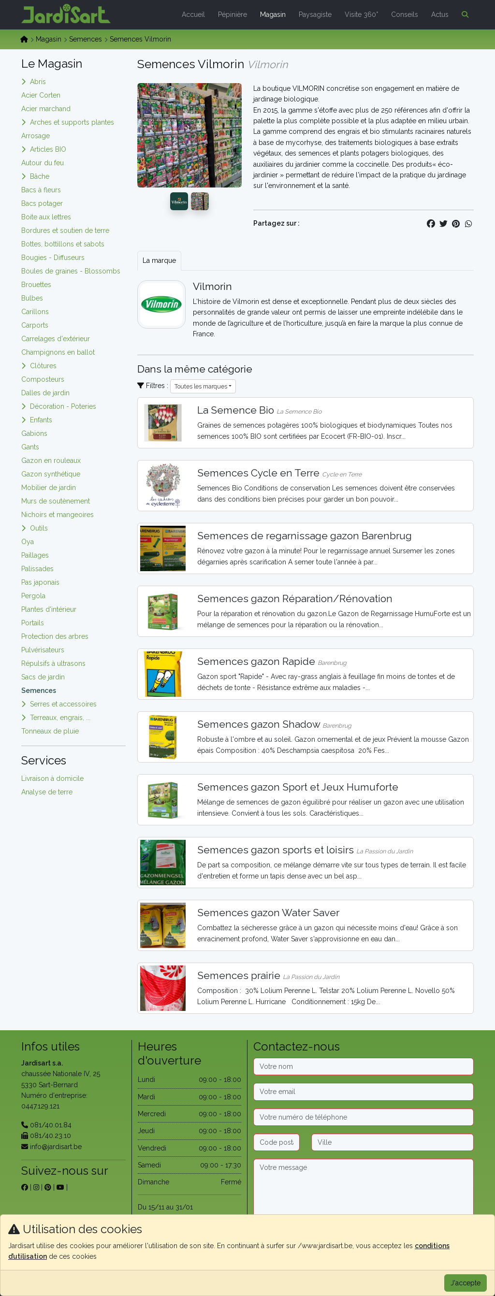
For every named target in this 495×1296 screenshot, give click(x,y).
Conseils (404, 14)
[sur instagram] (36, 1187)
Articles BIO (48, 149)
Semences (85, 39)
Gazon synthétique (50, 474)
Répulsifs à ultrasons (53, 663)
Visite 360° (361, 14)
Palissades (37, 569)
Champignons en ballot (58, 352)
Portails (32, 623)
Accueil (193, 14)
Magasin (273, 14)
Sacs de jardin (43, 677)
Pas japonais (40, 582)
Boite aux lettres (46, 217)
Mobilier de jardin (48, 487)
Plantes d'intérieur (48, 609)
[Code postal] (276, 1142)
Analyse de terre (47, 792)
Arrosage (35, 136)
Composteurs (42, 379)
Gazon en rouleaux (51, 460)
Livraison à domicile (52, 778)
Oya (27, 542)
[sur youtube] (60, 1187)
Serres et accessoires (63, 704)
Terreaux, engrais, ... (60, 717)
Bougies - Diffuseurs (53, 257)
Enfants (41, 420)
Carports (34, 325)
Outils (39, 528)
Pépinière (232, 14)
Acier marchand (46, 109)
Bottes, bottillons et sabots (62, 244)
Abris (38, 82)
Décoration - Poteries (63, 406)
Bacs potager (42, 203)
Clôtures (43, 366)
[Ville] (392, 1142)
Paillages (35, 555)
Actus (440, 14)
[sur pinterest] (47, 1187)
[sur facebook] (24, 1187)
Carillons (35, 312)
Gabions (34, 433)
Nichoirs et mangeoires (57, 514)
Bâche (39, 176)
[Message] (363, 1189)
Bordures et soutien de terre (65, 230)
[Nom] (363, 1066)
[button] (463, 14)
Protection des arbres (54, 636)
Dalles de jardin (45, 393)
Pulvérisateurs (42, 650)
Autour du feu (42, 163)
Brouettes (36, 284)
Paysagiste (315, 14)
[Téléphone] (363, 1117)
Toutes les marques (201, 386)
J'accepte (465, 1283)
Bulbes (32, 298)
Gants (30, 447)
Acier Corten (40, 95)
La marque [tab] (159, 260)
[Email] (363, 1091)
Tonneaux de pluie (50, 731)
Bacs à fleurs (41, 190)
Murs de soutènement (55, 501)
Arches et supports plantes (72, 122)
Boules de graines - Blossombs (70, 271)
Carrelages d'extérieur (55, 339)
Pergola (33, 596)
